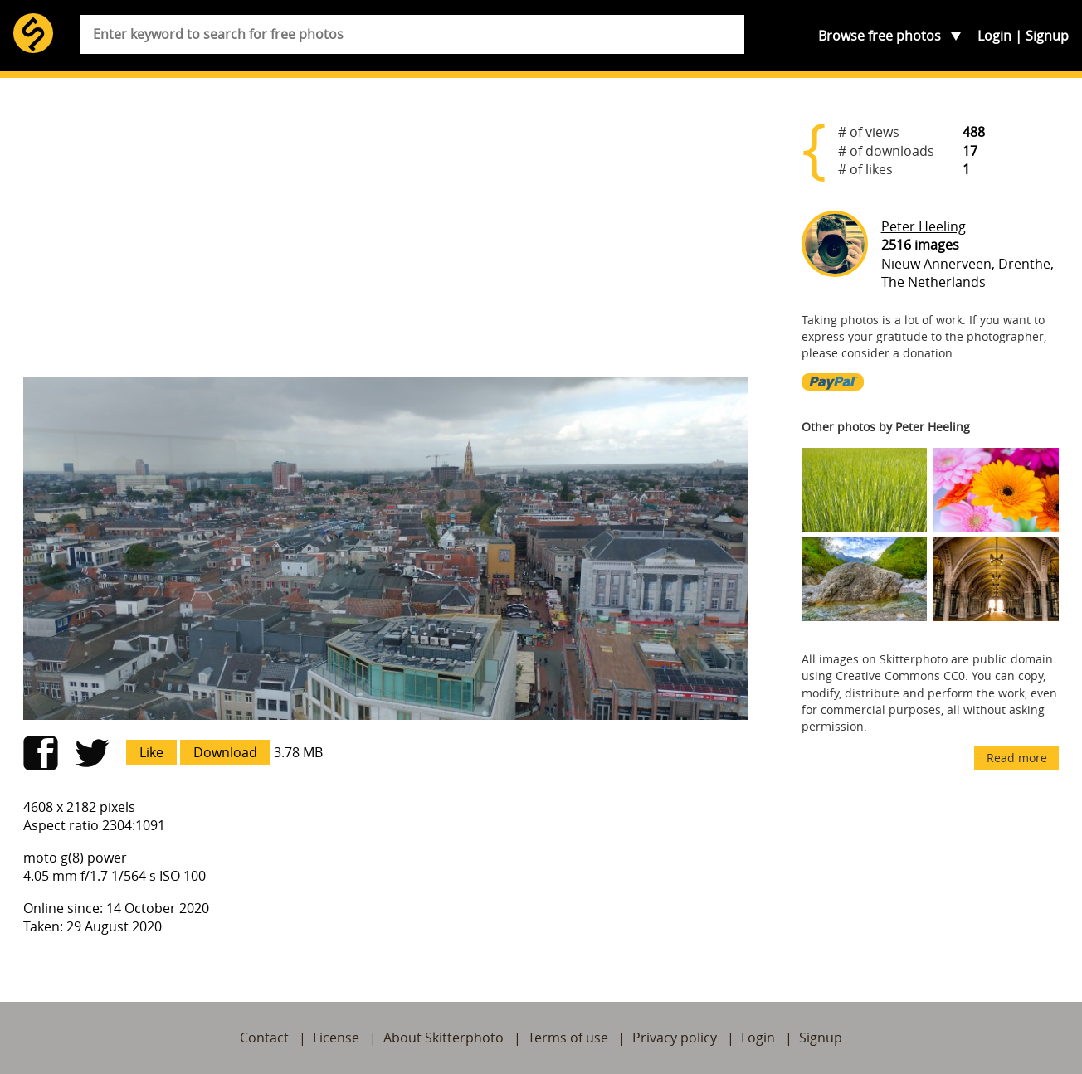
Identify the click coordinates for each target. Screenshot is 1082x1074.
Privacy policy (674, 1037)
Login (994, 36)
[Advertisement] (385, 234)
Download (225, 752)
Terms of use (568, 1037)
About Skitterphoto (443, 1037)
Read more (1017, 757)
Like (151, 752)
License (336, 1037)
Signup (1047, 36)
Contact (264, 1037)
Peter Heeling (923, 226)
